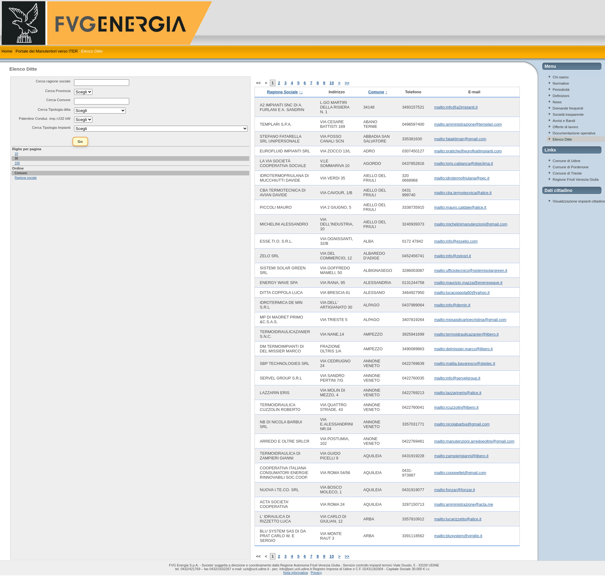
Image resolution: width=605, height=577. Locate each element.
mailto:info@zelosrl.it (452, 256)
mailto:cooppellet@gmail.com (460, 472)
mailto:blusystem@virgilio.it (458, 535)
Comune (376, 92)
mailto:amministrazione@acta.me (463, 504)
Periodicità (561, 89)
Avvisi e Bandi (564, 121)
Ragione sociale (26, 177)
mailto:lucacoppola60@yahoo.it (462, 292)
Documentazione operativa (574, 133)
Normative (561, 83)
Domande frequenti (568, 108)
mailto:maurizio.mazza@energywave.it (468, 282)
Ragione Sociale (282, 92)
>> (347, 83)
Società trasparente (568, 114)
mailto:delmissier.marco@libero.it (463, 349)
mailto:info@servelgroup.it (457, 378)
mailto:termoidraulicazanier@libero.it (466, 334)
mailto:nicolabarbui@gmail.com (462, 424)
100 (17, 163)
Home (7, 51)
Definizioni (561, 96)
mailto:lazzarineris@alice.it (457, 392)
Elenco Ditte (562, 139)
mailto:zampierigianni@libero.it (461, 456)
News (557, 102)
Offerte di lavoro (565, 127)
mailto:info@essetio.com (456, 241)
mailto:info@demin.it (452, 305)
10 (16, 154)
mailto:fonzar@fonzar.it (454, 489)
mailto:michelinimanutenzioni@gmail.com (470, 224)
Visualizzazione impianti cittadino (579, 201)
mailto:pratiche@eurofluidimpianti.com (468, 151)
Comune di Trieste (567, 173)
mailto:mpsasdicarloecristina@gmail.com (470, 319)
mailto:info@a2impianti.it (456, 107)
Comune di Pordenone (571, 167)
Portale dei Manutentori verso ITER (47, 51)
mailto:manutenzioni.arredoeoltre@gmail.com (474, 441)
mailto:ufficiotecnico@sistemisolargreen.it (470, 270)
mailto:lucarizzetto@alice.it (457, 519)
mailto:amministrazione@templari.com (468, 124)
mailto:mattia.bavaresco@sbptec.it (464, 363)
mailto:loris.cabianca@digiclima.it (463, 163)
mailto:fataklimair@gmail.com (460, 139)
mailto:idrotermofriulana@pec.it (461, 178)
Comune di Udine (566, 161)
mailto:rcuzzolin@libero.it (456, 407)
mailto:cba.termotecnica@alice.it (462, 192)
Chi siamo (561, 77)
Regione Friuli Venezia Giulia (576, 179)
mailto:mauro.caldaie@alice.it (460, 207)
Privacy (316, 573)
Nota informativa (295, 573)
